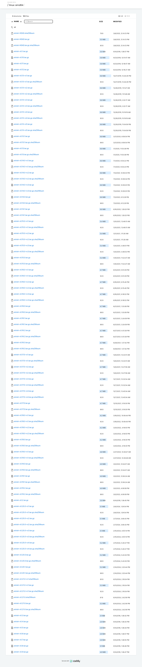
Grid (127, 16)
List (120, 16)
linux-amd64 (16, 5)
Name (18, 21)
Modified (117, 21)
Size (101, 21)
